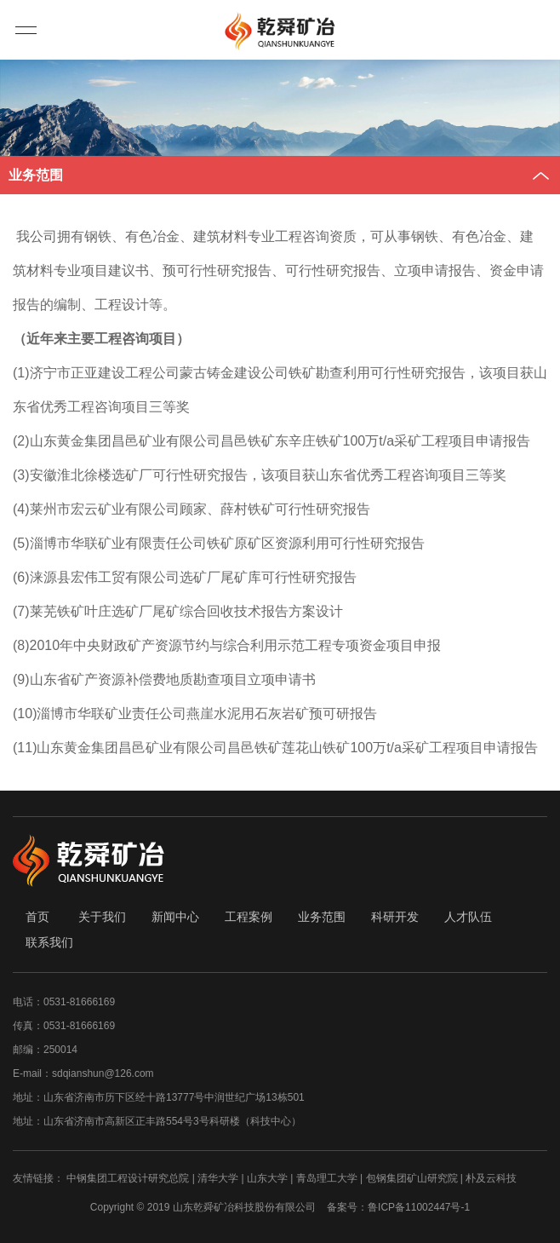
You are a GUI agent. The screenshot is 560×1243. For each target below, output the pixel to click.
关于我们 (102, 917)
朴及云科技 (491, 1178)
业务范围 (322, 917)
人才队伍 (468, 917)
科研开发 (395, 917)
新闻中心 (175, 917)
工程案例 (248, 917)
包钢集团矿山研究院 (412, 1178)
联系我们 (49, 942)
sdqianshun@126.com (103, 1073)
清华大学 (217, 1178)
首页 (37, 917)
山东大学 (267, 1178)
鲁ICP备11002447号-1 (419, 1207)
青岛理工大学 (326, 1178)
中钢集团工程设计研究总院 (127, 1178)
